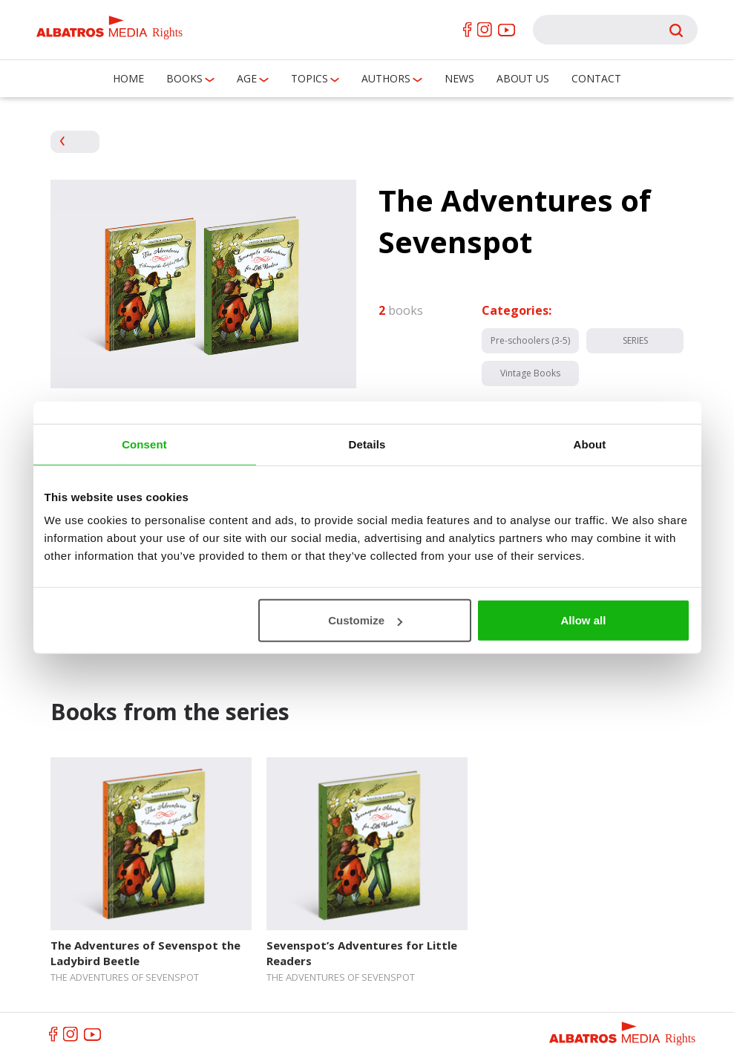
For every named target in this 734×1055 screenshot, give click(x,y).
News (459, 78)
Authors (385, 78)
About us (523, 78)
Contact (596, 78)
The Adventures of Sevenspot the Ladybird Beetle (145, 953)
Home (128, 78)
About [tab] (590, 443)
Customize (365, 620)
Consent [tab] (144, 443)
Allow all (583, 620)
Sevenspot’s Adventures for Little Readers (361, 953)
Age (247, 78)
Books (184, 78)
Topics (309, 78)
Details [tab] (367, 443)
